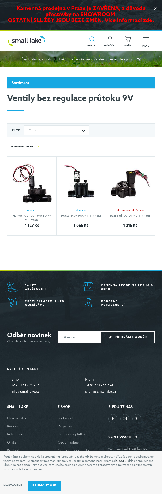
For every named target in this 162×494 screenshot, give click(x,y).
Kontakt (13, 450)
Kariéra (12, 426)
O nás (11, 442)
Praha (89, 379)
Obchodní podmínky (74, 450)
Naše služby (16, 418)
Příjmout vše (44, 485)
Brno (15, 379)
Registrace (66, 426)
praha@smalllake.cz (100, 391)
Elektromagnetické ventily (76, 59)
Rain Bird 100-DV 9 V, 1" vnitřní (130, 216)
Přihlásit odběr (131, 337)
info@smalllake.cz (25, 391)
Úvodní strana (30, 59)
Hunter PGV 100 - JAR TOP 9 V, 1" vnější (32, 218)
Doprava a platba (71, 434)
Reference (15, 434)
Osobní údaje (68, 442)
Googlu (121, 461)
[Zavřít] (155, 9)
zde (147, 20)
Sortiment (81, 83)
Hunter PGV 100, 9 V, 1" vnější (81, 216)
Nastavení (12, 485)
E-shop (49, 59)
